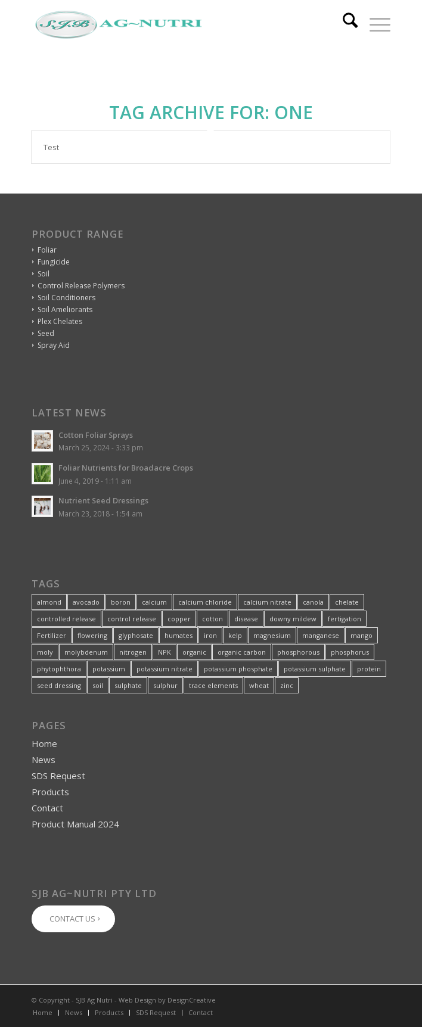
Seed (46, 333)
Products (50, 792)
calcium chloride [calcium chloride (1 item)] (205, 601)
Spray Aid (54, 345)
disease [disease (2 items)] (246, 618)
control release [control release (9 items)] (131, 618)
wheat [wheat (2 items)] (259, 685)
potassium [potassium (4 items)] (108, 668)
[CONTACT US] (73, 918)
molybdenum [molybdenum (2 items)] (86, 652)
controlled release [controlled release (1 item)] (66, 618)
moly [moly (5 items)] (45, 652)
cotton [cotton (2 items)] (212, 618)
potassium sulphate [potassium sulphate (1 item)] (315, 668)
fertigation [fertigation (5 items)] (344, 618)
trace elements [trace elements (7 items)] (213, 685)
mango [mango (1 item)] (361, 635)
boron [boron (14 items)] (121, 601)
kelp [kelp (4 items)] (235, 635)
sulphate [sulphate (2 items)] (128, 685)
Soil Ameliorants (65, 309)
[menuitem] (344, 24)
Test (51, 147)
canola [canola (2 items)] (313, 601)
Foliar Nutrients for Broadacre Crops (125, 467)
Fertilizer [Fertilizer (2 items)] (51, 635)
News (43, 759)
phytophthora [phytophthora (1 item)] (59, 668)
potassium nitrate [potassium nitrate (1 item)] (164, 668)
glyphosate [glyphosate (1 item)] (136, 635)
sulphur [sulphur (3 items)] (165, 685)
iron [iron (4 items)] (210, 635)
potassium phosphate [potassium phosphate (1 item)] (238, 668)
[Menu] (374, 24)
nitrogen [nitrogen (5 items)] (133, 652)
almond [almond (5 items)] (49, 601)
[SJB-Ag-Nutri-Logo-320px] (175, 24)
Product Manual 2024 (75, 824)
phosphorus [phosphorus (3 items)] (350, 652)
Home (44, 743)
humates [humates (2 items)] (179, 635)
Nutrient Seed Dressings (103, 500)
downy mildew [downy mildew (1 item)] (292, 618)
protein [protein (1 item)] (369, 668)
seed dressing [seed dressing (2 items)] (59, 685)
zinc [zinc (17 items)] (286, 685)
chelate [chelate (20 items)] (347, 601)
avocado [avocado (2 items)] (86, 601)
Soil (43, 274)
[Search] (344, 24)
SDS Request (58, 776)
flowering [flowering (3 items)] (92, 635)
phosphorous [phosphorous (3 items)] (298, 652)
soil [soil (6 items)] (97, 685)
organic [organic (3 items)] (194, 652)
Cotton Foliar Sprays (95, 435)
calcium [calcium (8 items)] (154, 601)
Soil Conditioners (66, 297)
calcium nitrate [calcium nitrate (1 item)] (267, 601)
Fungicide (54, 262)
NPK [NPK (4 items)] (164, 652)
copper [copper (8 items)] (179, 618)
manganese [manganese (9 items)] (320, 635)
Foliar (47, 250)
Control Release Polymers (81, 286)
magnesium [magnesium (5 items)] (272, 635)
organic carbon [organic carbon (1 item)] (242, 652)
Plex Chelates (60, 321)
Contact (47, 808)
